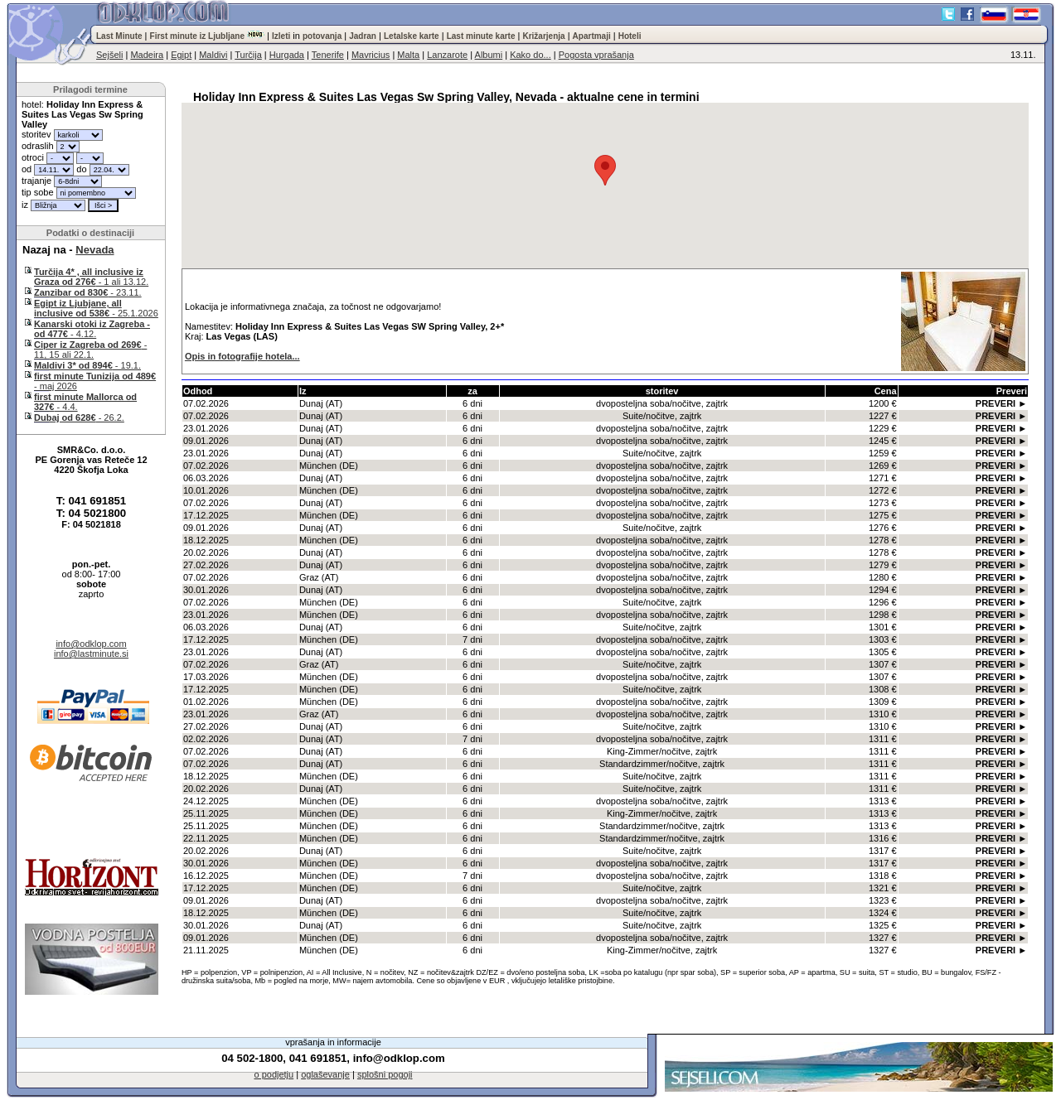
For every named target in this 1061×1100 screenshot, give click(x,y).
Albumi (489, 55)
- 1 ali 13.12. (91, 277)
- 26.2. (79, 417)
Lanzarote (447, 55)
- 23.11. (88, 292)
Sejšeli (109, 55)
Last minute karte (481, 36)
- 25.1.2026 (96, 308)
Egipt (181, 55)
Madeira (146, 55)
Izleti (281, 36)
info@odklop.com (91, 644)
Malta (408, 55)
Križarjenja (543, 36)
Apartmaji (592, 36)
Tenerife (328, 55)
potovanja (322, 36)
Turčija (248, 55)
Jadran (362, 36)
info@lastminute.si (91, 654)
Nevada (94, 250)
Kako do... (530, 55)
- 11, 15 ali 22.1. (90, 349)
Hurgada (286, 55)
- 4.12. (92, 329)
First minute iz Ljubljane (197, 36)
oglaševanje (325, 1074)
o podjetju (273, 1074)
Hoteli (630, 36)
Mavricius (370, 55)
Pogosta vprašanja (596, 55)
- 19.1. (87, 365)
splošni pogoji (385, 1074)
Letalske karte (411, 36)
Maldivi (213, 55)
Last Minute (119, 36)
